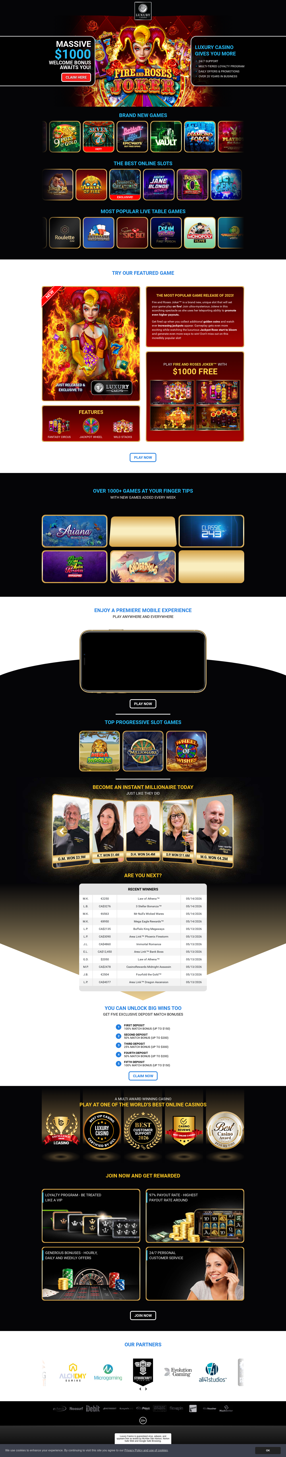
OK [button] (268, 1450)
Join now (143, 1315)
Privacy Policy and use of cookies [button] (146, 1450)
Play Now (143, 457)
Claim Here (76, 77)
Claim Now (143, 1076)
